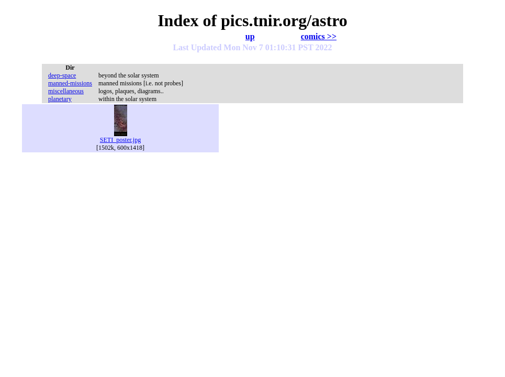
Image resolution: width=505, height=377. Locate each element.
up (250, 36)
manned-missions (70, 83)
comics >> (318, 36)
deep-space (62, 75)
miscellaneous (66, 91)
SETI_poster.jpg (120, 136)
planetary (60, 99)
